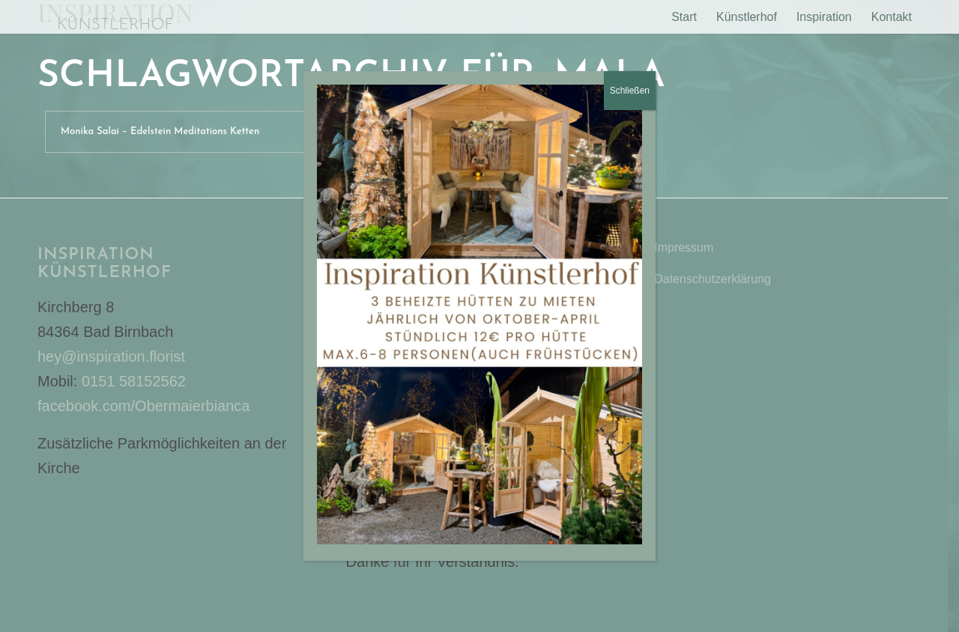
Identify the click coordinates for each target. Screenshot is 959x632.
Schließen (630, 90)
